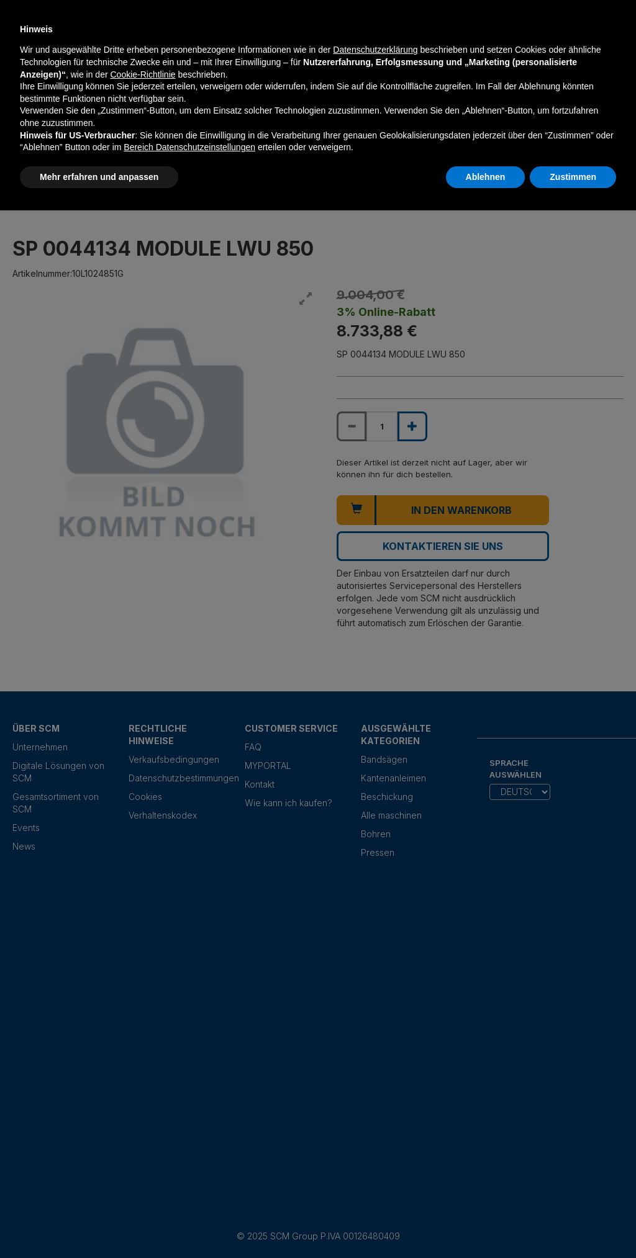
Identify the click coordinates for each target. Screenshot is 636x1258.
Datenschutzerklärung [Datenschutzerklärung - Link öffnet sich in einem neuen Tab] (375, 50)
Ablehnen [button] (486, 177)
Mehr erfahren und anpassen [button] (99, 177)
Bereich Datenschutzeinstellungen (189, 147)
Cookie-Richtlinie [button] (142, 74)
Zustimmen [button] (573, 177)
